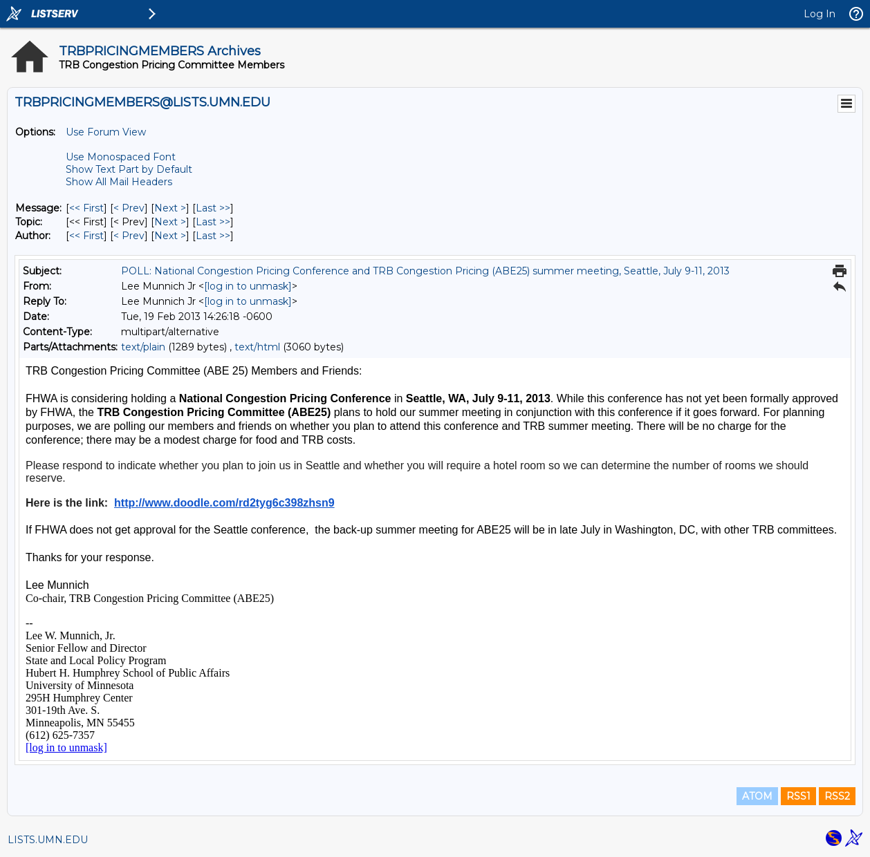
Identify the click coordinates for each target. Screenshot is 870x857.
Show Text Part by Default (129, 169)
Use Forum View (106, 132)
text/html (257, 347)
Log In (819, 14)
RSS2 (837, 796)
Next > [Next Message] (170, 208)
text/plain (143, 347)
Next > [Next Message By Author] (170, 235)
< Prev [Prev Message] (129, 208)
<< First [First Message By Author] (86, 235)
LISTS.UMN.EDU (48, 840)
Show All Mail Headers (119, 182)
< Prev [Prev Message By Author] (129, 235)
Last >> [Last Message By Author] (213, 235)
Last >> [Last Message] (213, 208)
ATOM (757, 796)
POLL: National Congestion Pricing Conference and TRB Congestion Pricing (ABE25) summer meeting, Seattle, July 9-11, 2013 (425, 271)
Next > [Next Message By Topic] (170, 222)
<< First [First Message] (86, 208)
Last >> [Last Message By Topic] (213, 222)
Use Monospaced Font (121, 157)
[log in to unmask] (248, 286)
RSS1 (798, 796)
